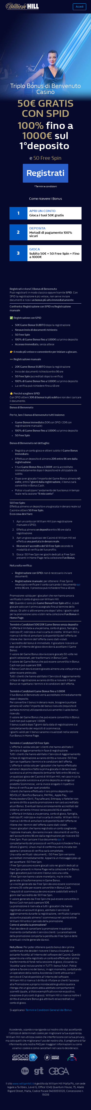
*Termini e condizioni (45, 186)
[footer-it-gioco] (25, 1058)
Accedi (79, 6)
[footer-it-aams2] (72, 1058)
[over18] (25, 1071)
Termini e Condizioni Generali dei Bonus (48, 1010)
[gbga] (59, 1071)
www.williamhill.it (23, 1083)
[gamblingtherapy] (38, 1071)
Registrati (45, 173)
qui (78, 584)
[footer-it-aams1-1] (51, 1058)
